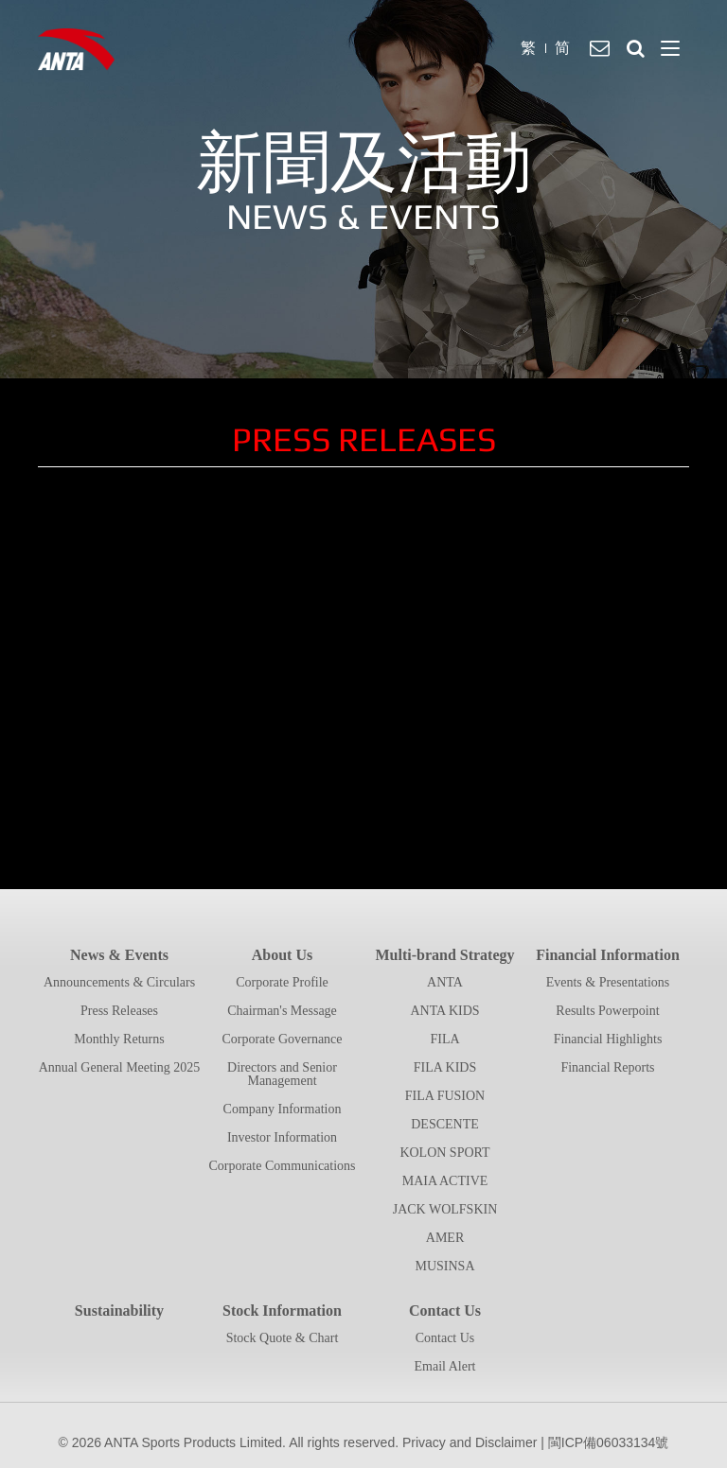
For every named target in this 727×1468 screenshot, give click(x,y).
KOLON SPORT (444, 1152)
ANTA (445, 982)
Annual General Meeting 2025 (120, 1067)
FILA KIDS (445, 1067)
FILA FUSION (445, 1096)
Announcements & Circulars (119, 982)
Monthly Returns (119, 1039)
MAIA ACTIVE (445, 1181)
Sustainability (119, 1310)
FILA (444, 1039)
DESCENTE (445, 1124)
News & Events (119, 955)
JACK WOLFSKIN (445, 1209)
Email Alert (445, 1366)
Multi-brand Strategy (444, 955)
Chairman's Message (282, 1011)
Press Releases (119, 1011)
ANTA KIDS (444, 1011)
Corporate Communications (281, 1166)
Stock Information (282, 1310)
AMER (445, 1238)
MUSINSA (444, 1266)
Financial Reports (607, 1067)
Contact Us (445, 1310)
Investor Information (282, 1137)
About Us (282, 955)
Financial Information (608, 955)
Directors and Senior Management (282, 1074)
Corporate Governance (282, 1039)
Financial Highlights (608, 1039)
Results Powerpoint (607, 1011)
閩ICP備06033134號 (608, 1442)
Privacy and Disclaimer (469, 1442)
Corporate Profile (282, 982)
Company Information (282, 1109)
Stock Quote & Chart (282, 1338)
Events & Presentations (608, 982)
